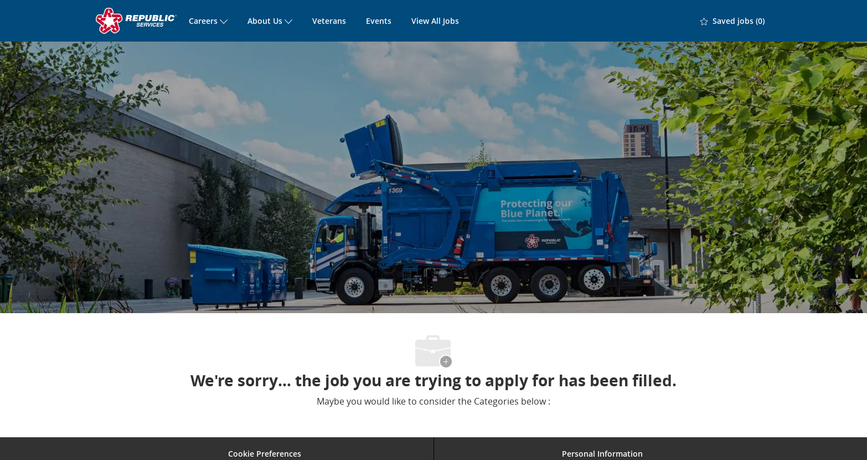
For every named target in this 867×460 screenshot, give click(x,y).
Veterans (329, 21)
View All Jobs (435, 21)
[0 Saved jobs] (732, 21)
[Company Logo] (137, 21)
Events (378, 21)
